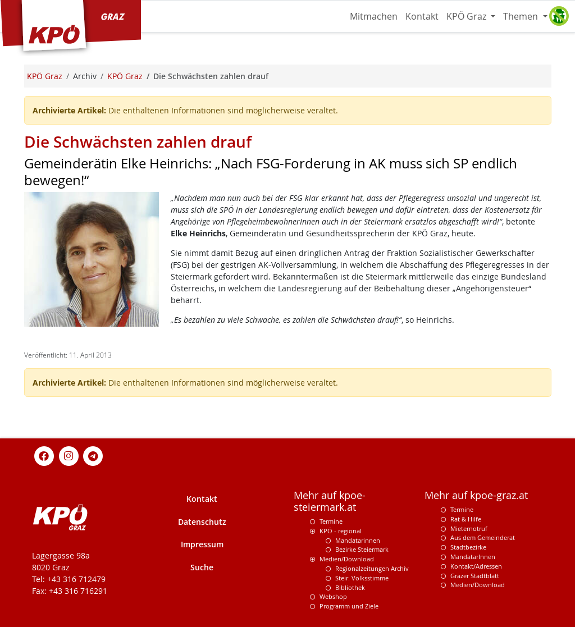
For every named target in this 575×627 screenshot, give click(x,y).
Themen (521, 16)
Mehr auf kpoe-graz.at (476, 495)
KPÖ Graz (467, 16)
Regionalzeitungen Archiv (372, 568)
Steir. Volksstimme (362, 578)
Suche (201, 567)
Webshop (333, 596)
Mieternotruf (468, 528)
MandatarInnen (472, 556)
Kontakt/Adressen (476, 566)
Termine (331, 521)
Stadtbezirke (468, 547)
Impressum (202, 544)
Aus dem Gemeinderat (482, 537)
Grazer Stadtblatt (474, 575)
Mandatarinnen (357, 540)
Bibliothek (350, 587)
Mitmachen (374, 16)
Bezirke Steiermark (362, 549)
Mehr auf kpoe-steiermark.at (330, 501)
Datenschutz (202, 521)
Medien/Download (347, 559)
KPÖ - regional (341, 531)
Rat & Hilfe (465, 519)
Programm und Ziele (349, 606)
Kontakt (422, 16)
